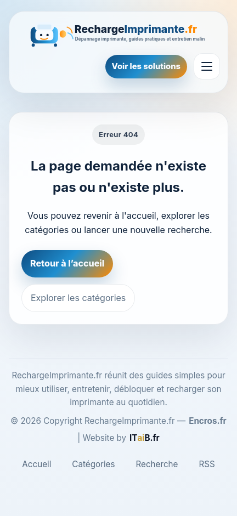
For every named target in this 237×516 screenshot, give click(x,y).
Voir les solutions (146, 66)
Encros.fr (208, 421)
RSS (207, 464)
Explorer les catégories (78, 297)
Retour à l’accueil (67, 263)
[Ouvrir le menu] (207, 66)
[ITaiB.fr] (144, 438)
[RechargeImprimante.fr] (118, 33)
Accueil (36, 464)
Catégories (93, 464)
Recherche (157, 464)
